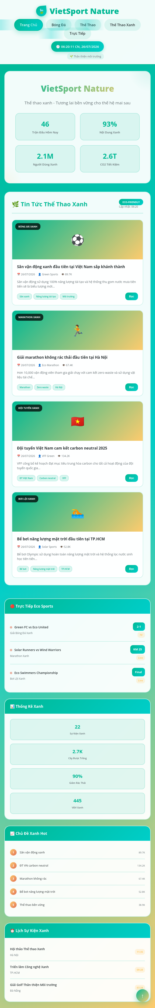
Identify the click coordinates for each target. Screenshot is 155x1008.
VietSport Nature (77, 11)
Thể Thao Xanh (122, 24)
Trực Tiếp (77, 33)
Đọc (131, 296)
